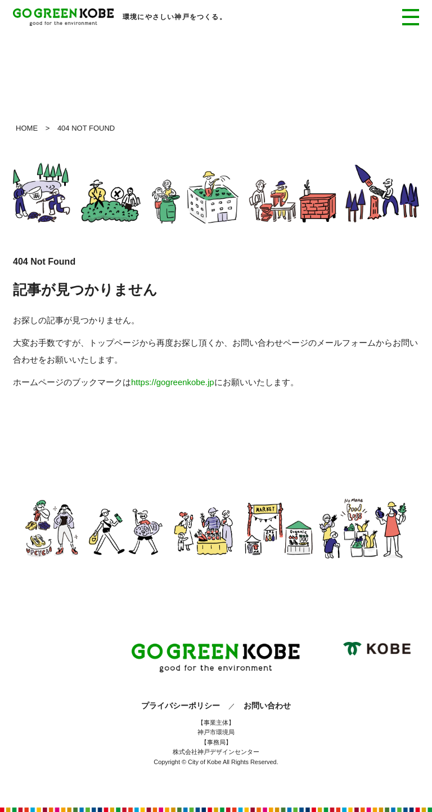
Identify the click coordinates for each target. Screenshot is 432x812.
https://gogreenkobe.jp (172, 382)
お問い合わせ (267, 705)
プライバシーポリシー (180, 705)
